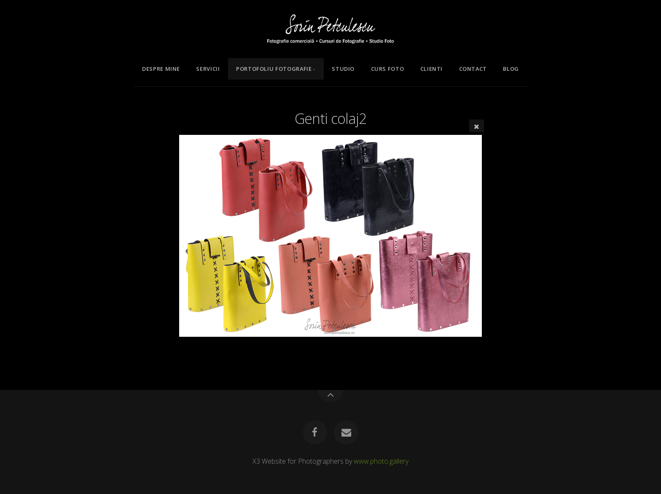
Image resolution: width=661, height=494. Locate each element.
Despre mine (161, 68)
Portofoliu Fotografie (274, 68)
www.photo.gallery (381, 461)
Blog (511, 68)
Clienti (431, 68)
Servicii (208, 68)
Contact (473, 68)
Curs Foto (387, 68)
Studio (343, 68)
